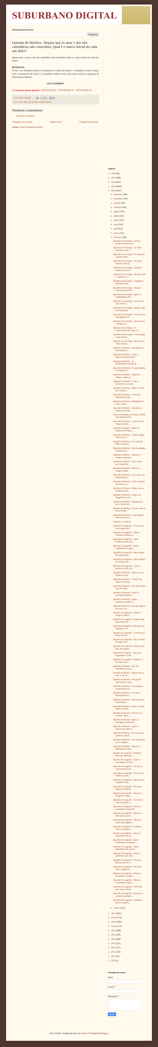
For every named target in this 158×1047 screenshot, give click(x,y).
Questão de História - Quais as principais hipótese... (126, 593)
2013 (113, 947)
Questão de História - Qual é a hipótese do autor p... (126, 727)
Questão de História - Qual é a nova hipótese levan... (128, 573)
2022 (113, 190)
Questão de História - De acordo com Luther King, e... (129, 476)
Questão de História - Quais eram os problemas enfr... (128, 489)
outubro (117, 203)
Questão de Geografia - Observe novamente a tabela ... (127, 881)
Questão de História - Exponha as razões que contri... (127, 409)
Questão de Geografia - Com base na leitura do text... (128, 634)
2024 (113, 182)
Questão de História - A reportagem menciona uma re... (128, 516)
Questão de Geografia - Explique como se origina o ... (127, 827)
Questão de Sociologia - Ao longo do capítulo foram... (129, 255)
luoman (84, 1033)
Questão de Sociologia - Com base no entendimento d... (129, 315)
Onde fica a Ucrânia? (122, 522)
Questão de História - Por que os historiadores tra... (127, 694)
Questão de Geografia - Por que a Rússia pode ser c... (127, 861)
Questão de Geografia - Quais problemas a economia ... (125, 841)
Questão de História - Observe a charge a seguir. (126, 469)
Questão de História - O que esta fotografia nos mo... (127, 496)
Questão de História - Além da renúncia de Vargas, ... (126, 429)
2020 (113, 917)
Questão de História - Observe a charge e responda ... (126, 456)
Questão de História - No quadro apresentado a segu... (127, 680)
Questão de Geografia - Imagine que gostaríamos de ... (128, 620)
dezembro (118, 194)
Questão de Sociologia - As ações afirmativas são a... (127, 248)
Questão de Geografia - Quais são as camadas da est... (128, 781)
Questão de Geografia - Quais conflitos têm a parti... (125, 547)
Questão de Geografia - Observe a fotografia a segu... (127, 794)
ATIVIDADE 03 (83, 90)
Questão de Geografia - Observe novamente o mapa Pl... (127, 807)
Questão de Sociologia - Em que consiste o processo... (127, 289)
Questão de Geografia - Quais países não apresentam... (128, 553)
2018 (113, 926)
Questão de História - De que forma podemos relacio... (128, 734)
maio (116, 224)
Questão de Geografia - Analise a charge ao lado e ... (127, 613)
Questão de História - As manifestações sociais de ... (126, 362)
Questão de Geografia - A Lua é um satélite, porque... (128, 774)
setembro (118, 207)
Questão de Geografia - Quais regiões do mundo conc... (129, 560)
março (116, 233)
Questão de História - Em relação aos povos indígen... (129, 741)
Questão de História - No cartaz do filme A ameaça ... (128, 442)
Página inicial (56, 122)
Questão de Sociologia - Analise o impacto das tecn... (127, 268)
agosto (117, 211)
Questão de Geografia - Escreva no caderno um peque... (128, 894)
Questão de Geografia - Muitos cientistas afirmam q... (126, 533)
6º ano (20, 102)
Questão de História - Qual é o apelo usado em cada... (128, 707)
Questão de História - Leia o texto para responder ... (127, 462)
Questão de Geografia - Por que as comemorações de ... (127, 767)
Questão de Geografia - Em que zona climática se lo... (129, 627)
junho (116, 220)
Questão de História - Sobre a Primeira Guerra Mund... (125, 355)
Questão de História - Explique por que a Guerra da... (128, 503)
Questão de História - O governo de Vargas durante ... (128, 422)
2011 (113, 956)
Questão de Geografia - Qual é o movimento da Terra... (127, 761)
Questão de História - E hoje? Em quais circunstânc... (127, 580)
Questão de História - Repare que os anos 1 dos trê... (128, 674)
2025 (113, 178)
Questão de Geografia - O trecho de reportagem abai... (128, 527)
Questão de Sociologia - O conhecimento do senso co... (126, 329)
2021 (113, 913)
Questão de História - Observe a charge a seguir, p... (126, 376)
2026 (113, 173)
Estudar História (45, 102)
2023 (113, 186)
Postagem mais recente (22, 122)
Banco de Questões (31, 102)
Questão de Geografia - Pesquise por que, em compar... (128, 647)
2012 (113, 952)
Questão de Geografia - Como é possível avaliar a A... (126, 567)
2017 (113, 930)
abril (116, 229)
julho (116, 216)
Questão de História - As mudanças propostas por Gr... (128, 687)
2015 (113, 939)
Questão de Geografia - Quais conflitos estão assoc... (125, 540)
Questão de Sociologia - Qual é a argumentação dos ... (127, 295)
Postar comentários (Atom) (31, 127)
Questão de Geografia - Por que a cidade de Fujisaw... (127, 787)
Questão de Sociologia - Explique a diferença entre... (128, 282)
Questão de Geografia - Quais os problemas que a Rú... (127, 854)
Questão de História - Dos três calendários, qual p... (126, 667)
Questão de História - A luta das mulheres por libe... (126, 396)
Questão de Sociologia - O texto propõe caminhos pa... (126, 242)
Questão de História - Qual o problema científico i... (125, 600)
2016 (113, 935)
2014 (113, 943)
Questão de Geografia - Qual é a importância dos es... (127, 834)
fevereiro (118, 237)
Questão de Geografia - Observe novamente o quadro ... (127, 874)
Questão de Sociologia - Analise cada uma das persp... (129, 309)
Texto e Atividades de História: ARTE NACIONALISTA (129, 416)
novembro (118, 199)
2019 (113, 922)
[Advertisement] (127, 74)
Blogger (104, 1033)
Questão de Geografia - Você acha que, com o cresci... (127, 888)
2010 (113, 960)
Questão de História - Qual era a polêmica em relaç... (127, 747)
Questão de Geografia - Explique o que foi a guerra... (128, 901)
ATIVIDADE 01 (49, 90)
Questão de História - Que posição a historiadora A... (128, 349)
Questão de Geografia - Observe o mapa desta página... (127, 821)
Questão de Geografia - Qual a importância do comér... (126, 848)
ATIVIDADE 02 (66, 90)
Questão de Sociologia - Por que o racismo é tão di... (127, 262)
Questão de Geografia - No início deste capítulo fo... (127, 868)
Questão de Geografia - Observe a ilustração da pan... (127, 814)
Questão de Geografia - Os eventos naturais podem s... (128, 801)
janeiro (117, 908)
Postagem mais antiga (88, 122)
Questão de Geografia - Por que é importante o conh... (127, 654)
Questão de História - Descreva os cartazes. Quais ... (127, 714)
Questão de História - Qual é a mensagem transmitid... (126, 721)
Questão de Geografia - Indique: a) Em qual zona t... (128, 660)
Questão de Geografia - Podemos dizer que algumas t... (127, 754)
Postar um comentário (25, 116)
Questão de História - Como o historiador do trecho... (126, 382)
